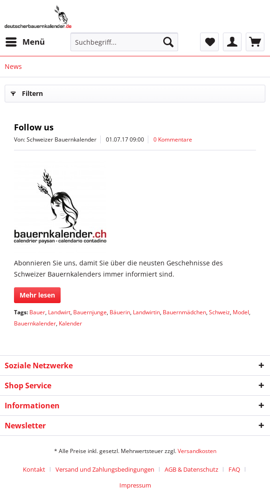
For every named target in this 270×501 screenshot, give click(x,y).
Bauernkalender (35, 323)
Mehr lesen (37, 295)
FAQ (234, 469)
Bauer (37, 312)
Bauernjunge (90, 312)
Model (241, 312)
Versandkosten (197, 451)
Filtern (27, 92)
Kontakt (34, 469)
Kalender (70, 323)
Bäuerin (120, 312)
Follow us (34, 127)
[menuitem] (24, 42)
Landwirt (59, 312)
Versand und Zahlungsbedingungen (104, 469)
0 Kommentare (172, 139)
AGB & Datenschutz (191, 469)
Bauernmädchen (184, 312)
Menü (25, 40)
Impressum (135, 485)
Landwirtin (146, 312)
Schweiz (219, 312)
